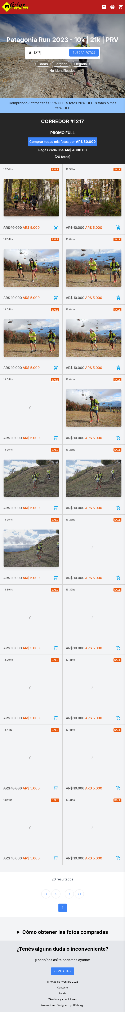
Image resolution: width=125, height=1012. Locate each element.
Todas (43, 64)
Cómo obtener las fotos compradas (65, 932)
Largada (61, 64)
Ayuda (62, 993)
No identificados (62, 71)
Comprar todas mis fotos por (62, 142)
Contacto (62, 987)
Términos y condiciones (62, 999)
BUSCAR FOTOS (84, 52)
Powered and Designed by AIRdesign (62, 1005)
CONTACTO (62, 971)
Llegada (80, 64)
